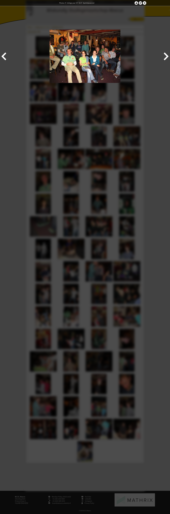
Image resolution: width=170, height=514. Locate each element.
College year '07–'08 (74, 3)
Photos (61, 3)
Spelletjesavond (88, 3)
